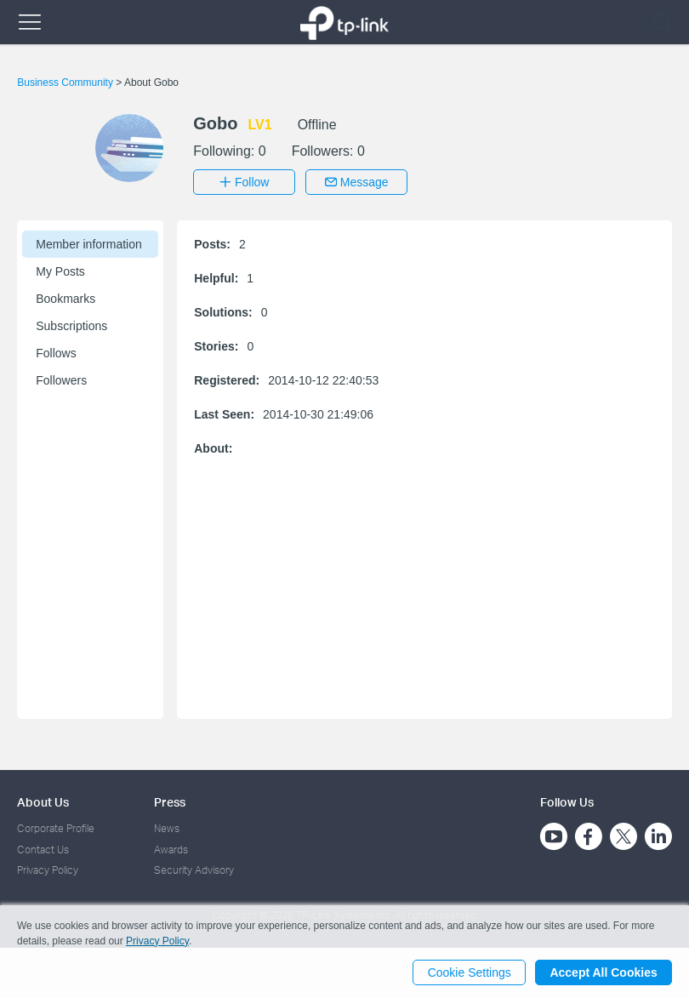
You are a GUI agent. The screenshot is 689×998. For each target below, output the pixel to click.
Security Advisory (194, 870)
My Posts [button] (60, 271)
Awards (171, 848)
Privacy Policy (47, 870)
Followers (61, 380)
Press (169, 802)
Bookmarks (65, 298)
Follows (56, 353)
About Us (43, 802)
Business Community (66, 82)
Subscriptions (71, 326)
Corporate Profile (55, 828)
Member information (89, 244)
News (166, 828)
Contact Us (43, 848)
